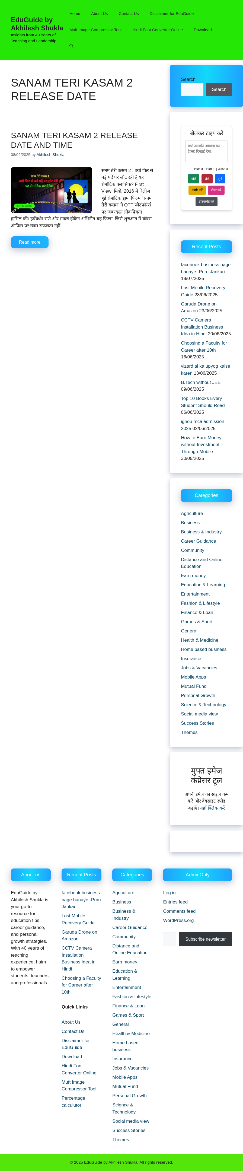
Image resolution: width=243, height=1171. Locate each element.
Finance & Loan (197, 612)
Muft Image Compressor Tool (95, 29)
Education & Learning (203, 584)
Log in (169, 892)
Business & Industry (201, 531)
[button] (71, 46)
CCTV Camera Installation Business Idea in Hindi (202, 326)
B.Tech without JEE (200, 382)
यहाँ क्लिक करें (212, 808)
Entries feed (175, 902)
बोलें (193, 179)
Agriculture (192, 513)
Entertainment (195, 594)
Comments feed (179, 911)
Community (192, 550)
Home (74, 13)
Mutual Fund (194, 686)
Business (190, 522)
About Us (99, 13)
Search (188, 79)
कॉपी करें (197, 190)
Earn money (193, 575)
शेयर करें (216, 190)
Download (203, 29)
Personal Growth (198, 695)
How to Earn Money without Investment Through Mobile (201, 444)
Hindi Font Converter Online (157, 29)
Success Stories (197, 723)
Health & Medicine (199, 640)
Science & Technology (203, 704)
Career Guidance (198, 541)
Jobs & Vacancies (199, 667)
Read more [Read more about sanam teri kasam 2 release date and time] (29, 242)
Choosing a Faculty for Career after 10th (81, 985)
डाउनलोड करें (206, 201)
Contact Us (129, 13)
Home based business (203, 649)
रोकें (207, 179)
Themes (189, 732)
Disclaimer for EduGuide (172, 13)
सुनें (220, 179)
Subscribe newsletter (205, 939)
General (189, 631)
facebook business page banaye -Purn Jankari (81, 899)
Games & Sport (196, 621)
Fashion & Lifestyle (200, 603)
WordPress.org (178, 920)
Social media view (199, 714)
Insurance (191, 658)
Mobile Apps (193, 677)
